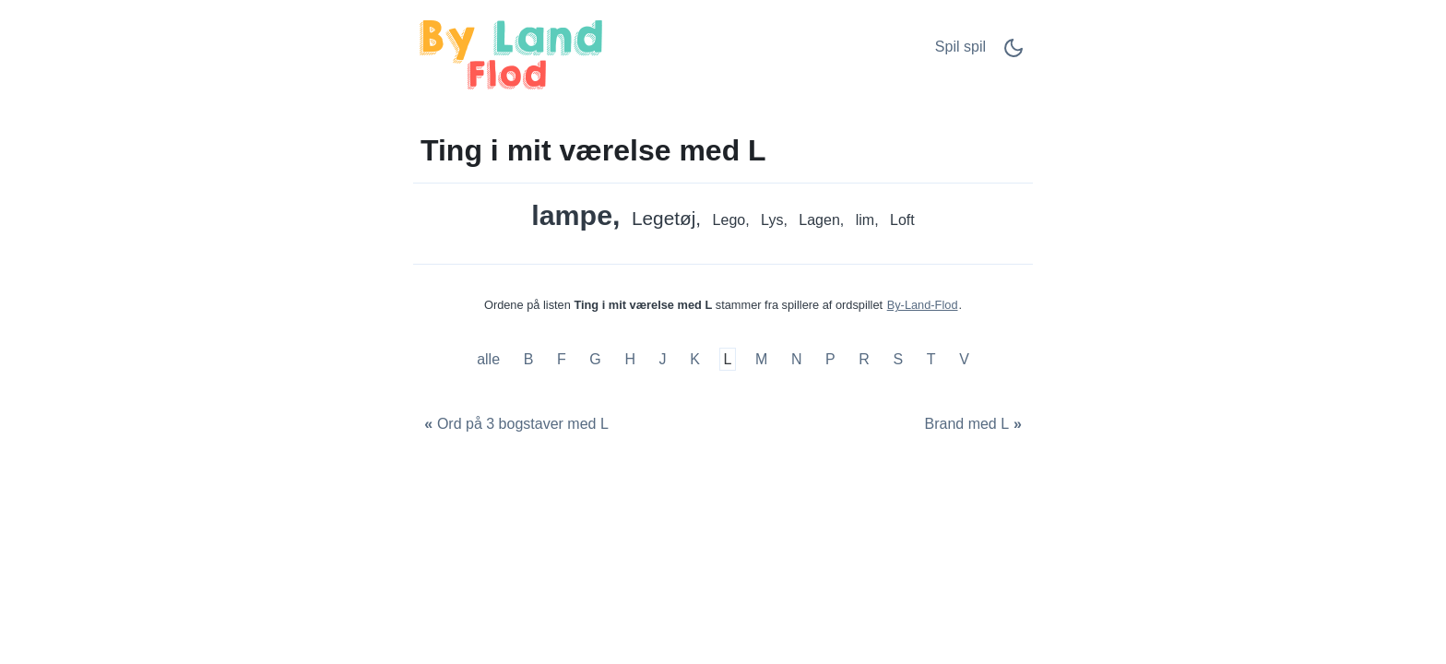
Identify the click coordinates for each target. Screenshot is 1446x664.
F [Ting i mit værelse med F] (561, 359)
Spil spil (960, 46)
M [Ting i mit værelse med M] (761, 359)
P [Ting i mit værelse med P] (830, 359)
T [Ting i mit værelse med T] (931, 359)
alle (490, 359)
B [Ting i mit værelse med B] (529, 359)
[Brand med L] (975, 425)
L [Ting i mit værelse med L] (727, 359)
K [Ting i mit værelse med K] (695, 359)
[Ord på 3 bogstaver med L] (514, 425)
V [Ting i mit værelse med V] (964, 359)
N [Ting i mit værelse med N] (796, 359)
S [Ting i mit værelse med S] (899, 359)
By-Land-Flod (922, 305)
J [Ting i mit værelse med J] (663, 359)
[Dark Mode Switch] (1013, 54)
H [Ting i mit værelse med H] (629, 359)
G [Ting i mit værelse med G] (594, 359)
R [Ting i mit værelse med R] (864, 359)
